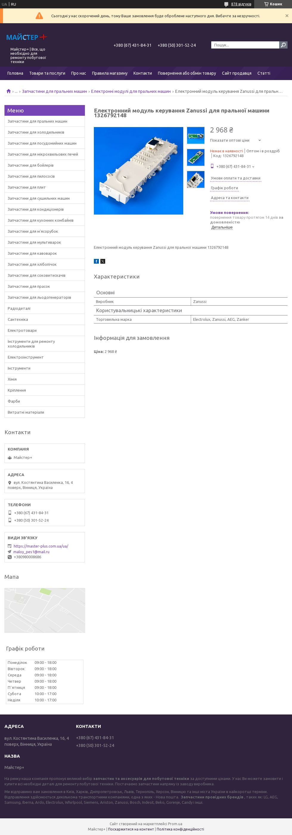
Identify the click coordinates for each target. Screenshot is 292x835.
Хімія (12, 379)
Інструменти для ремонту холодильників (31, 343)
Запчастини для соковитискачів (37, 275)
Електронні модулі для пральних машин (131, 91)
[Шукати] (283, 45)
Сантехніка (18, 319)
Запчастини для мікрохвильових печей (43, 154)
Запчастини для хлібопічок (32, 264)
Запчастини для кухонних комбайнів (41, 220)
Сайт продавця (236, 73)
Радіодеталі (19, 308)
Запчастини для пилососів (31, 176)
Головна (15, 73)
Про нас (78, 73)
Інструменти (19, 368)
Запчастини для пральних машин (54, 91)
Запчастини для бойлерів (31, 165)
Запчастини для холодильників (36, 132)
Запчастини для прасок (29, 286)
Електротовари (22, 330)
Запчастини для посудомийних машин (42, 143)
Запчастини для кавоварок (32, 253)
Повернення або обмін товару (187, 73)
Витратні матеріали (26, 412)
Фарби (14, 401)
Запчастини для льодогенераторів (39, 297)
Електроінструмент (26, 357)
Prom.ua (175, 824)
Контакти (142, 73)
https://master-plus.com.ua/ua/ (41, 546)
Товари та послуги (47, 73)
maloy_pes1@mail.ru (31, 552)
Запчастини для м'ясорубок (33, 231)
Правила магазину (110, 73)
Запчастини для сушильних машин (39, 198)
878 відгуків (241, 4)
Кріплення (17, 390)
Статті (263, 73)
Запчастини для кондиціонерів (36, 209)
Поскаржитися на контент (131, 829)
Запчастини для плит (27, 187)
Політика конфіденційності (180, 829)
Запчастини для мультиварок (34, 242)
